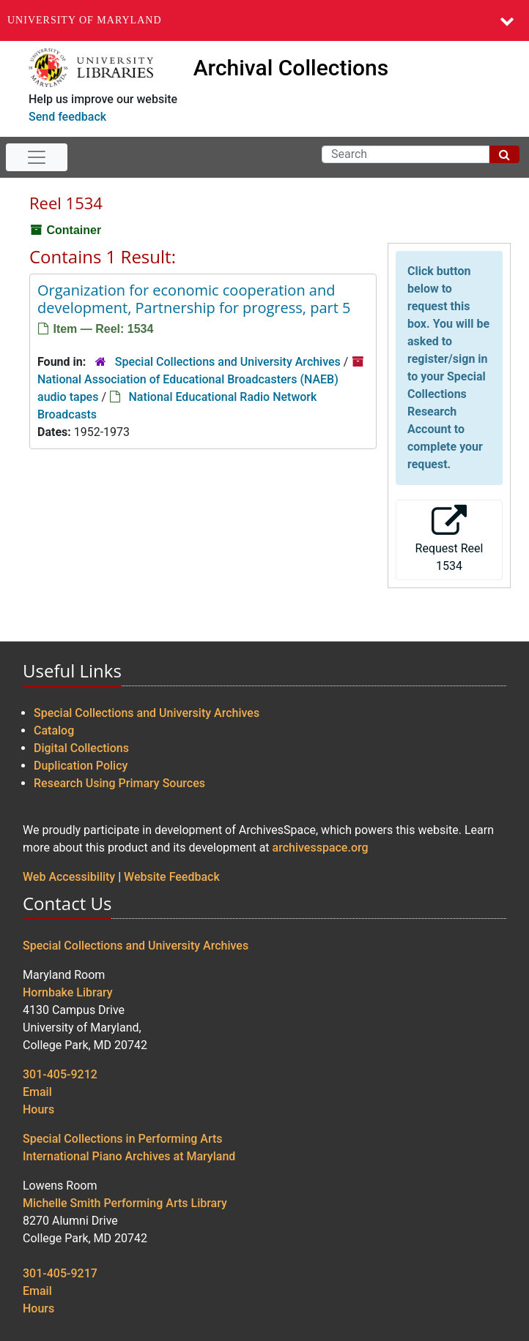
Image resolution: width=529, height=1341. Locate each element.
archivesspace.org (321, 847)
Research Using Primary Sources (119, 783)
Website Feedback (172, 877)
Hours (38, 1109)
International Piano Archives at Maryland (129, 1156)
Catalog (54, 730)
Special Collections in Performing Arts (123, 1139)
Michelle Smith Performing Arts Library (125, 1203)
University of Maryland (84, 20)
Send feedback (67, 117)
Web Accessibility (69, 877)
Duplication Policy (80, 766)
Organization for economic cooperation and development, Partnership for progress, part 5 (193, 299)
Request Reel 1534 (449, 539)
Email (37, 1092)
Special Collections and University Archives (228, 362)
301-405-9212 (60, 1074)
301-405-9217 (60, 1273)
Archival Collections (291, 67)
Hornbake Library (68, 992)
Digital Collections (81, 748)
